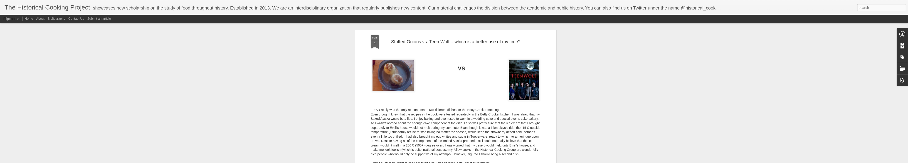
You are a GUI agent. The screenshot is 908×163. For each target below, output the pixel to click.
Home (29, 18)
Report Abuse (504, 160)
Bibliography (56, 18)
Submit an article (99, 18)
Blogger (491, 160)
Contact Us (76, 18)
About (40, 18)
